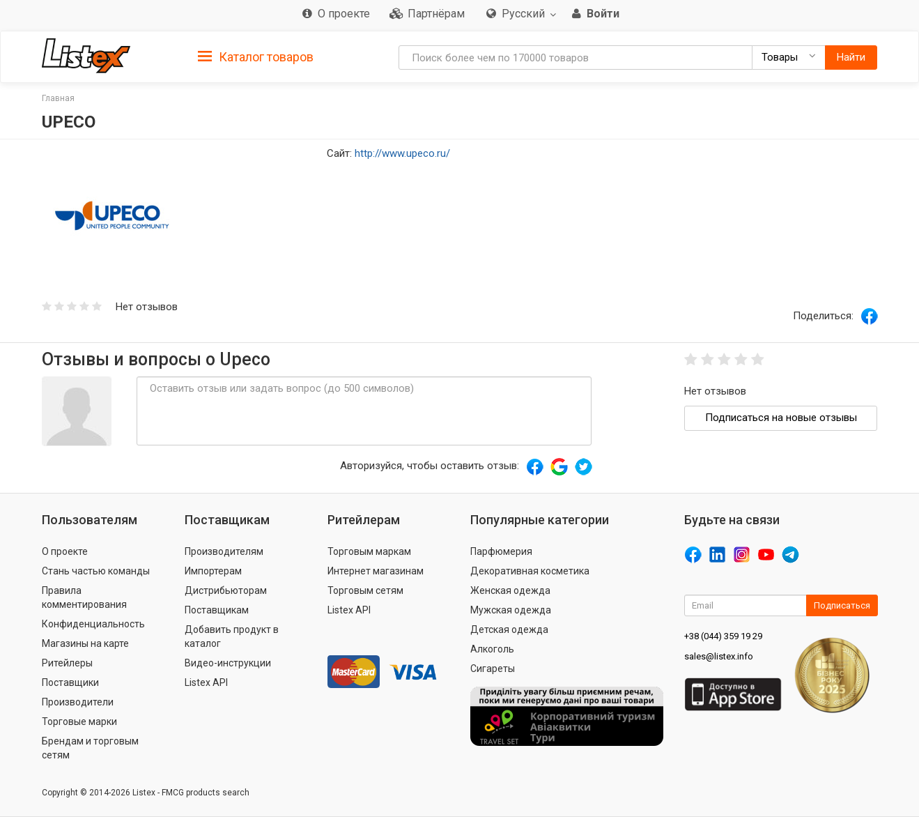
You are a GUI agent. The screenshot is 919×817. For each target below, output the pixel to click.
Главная (58, 98)
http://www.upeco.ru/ (402, 153)
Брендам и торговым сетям (90, 748)
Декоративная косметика (529, 571)
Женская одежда (510, 590)
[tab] (255, 56)
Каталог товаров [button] (256, 57)
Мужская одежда (510, 610)
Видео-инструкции (228, 663)
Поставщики (70, 682)
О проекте (65, 551)
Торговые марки (79, 721)
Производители (78, 702)
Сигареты (492, 668)
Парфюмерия (501, 551)
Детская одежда (509, 629)
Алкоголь (492, 649)
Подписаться (842, 605)
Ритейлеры (67, 663)
